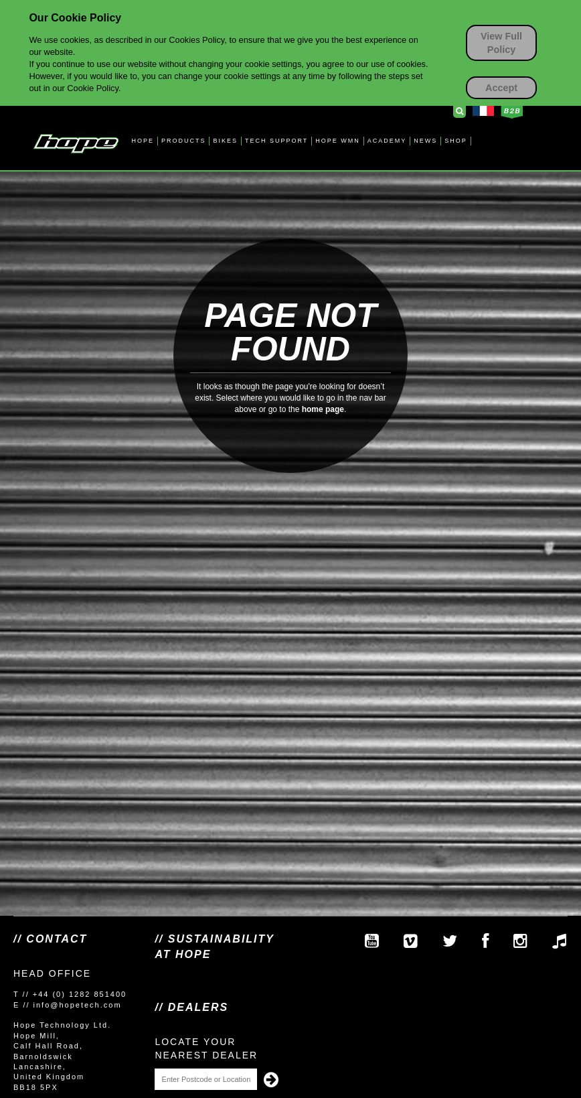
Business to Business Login (512, 112)
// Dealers (191, 1007)
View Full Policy (501, 43)
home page (323, 409)
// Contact (50, 939)
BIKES (225, 140)
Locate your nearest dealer (206, 1048)
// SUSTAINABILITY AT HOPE (214, 946)
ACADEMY (387, 140)
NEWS (425, 140)
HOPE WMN (337, 140)
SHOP (455, 140)
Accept (501, 87)
